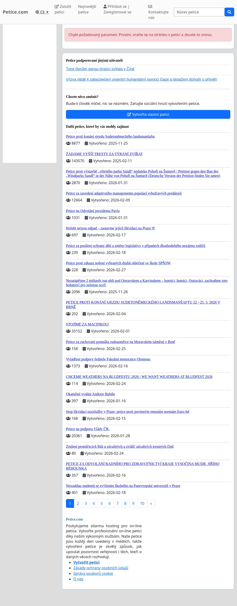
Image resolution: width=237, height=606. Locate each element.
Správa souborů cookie (93, 573)
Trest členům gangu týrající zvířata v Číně (100, 69)
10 (142, 503)
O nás (78, 579)
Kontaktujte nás (158, 12)
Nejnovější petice (87, 9)
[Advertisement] (29, 93)
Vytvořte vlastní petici (148, 114)
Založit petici (63, 9)
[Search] (199, 12)
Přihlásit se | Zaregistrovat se (117, 9)
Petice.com (15, 12)
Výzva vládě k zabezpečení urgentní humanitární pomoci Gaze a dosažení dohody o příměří (141, 79)
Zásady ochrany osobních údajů (100, 567)
